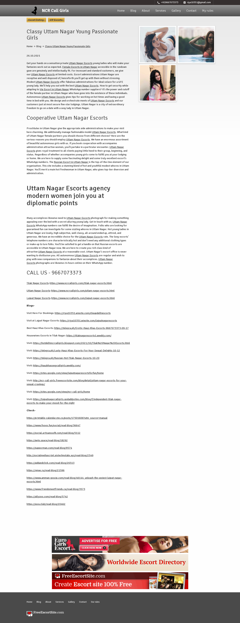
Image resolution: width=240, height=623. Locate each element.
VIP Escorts (56, 20)
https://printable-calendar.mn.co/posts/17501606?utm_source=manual (67, 418)
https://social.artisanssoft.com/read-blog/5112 (53, 432)
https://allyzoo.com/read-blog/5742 (47, 496)
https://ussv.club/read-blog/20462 (46, 504)
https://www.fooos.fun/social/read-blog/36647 (53, 425)
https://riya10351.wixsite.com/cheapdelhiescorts (83, 313)
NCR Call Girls (55, 10)
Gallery (176, 11)
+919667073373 (169, 2)
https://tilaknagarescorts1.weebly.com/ (88, 335)
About (146, 11)
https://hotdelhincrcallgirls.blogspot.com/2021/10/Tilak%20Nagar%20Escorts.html (81, 343)
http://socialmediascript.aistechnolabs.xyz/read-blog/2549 (60, 455)
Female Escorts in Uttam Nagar (79, 67)
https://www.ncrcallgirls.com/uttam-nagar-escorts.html (83, 290)
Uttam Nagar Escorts (80, 63)
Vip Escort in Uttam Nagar (54, 89)
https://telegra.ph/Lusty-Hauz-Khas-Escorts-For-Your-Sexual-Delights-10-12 (76, 350)
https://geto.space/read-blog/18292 (47, 440)
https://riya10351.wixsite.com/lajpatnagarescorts (88, 320)
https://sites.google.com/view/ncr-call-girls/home (61, 391)
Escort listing (36, 20)
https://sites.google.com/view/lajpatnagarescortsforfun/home (68, 373)
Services (160, 11)
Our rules (95, 602)
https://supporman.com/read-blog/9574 (49, 447)
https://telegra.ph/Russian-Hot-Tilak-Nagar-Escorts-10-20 (66, 358)
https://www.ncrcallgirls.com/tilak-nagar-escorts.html (81, 283)
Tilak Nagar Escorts (38, 283)
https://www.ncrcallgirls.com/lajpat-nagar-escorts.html (83, 298)
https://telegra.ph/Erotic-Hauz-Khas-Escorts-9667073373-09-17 (91, 328)
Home (121, 11)
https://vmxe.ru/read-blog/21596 (45, 470)
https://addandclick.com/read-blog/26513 (50, 462)
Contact (191, 11)
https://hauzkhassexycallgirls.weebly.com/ (57, 365)
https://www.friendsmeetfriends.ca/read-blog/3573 (56, 489)
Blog (133, 11)
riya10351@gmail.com (199, 2)
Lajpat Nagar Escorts (38, 298)
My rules (207, 11)
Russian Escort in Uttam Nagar (71, 162)
